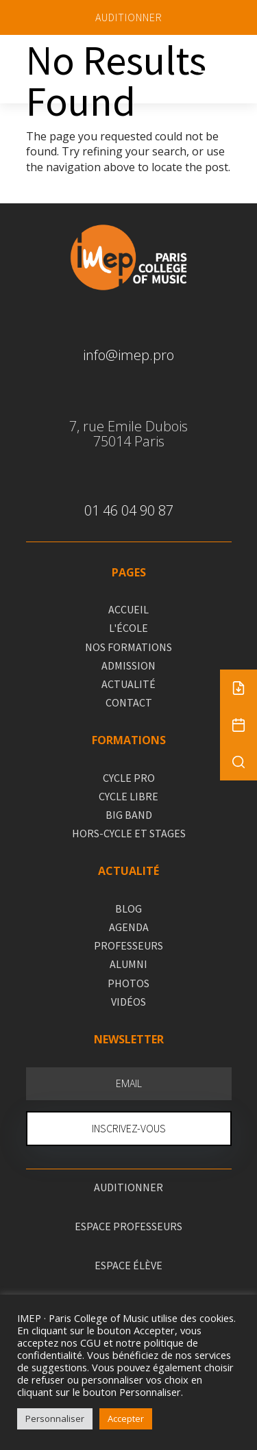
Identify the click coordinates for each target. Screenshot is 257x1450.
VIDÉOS (128, 1001)
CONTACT (129, 702)
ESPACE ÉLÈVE (128, 1265)
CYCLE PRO (129, 778)
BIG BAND (129, 815)
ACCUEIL (128, 609)
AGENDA (129, 927)
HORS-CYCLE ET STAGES (129, 833)
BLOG (128, 908)
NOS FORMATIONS (128, 647)
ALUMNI (128, 964)
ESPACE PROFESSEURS (128, 1226)
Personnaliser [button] (54, 1418)
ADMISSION (128, 665)
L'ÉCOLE (128, 628)
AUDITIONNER (128, 17)
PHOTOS (128, 983)
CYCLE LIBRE (128, 796)
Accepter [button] (126, 1418)
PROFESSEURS (128, 945)
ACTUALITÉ (128, 684)
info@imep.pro (128, 355)
